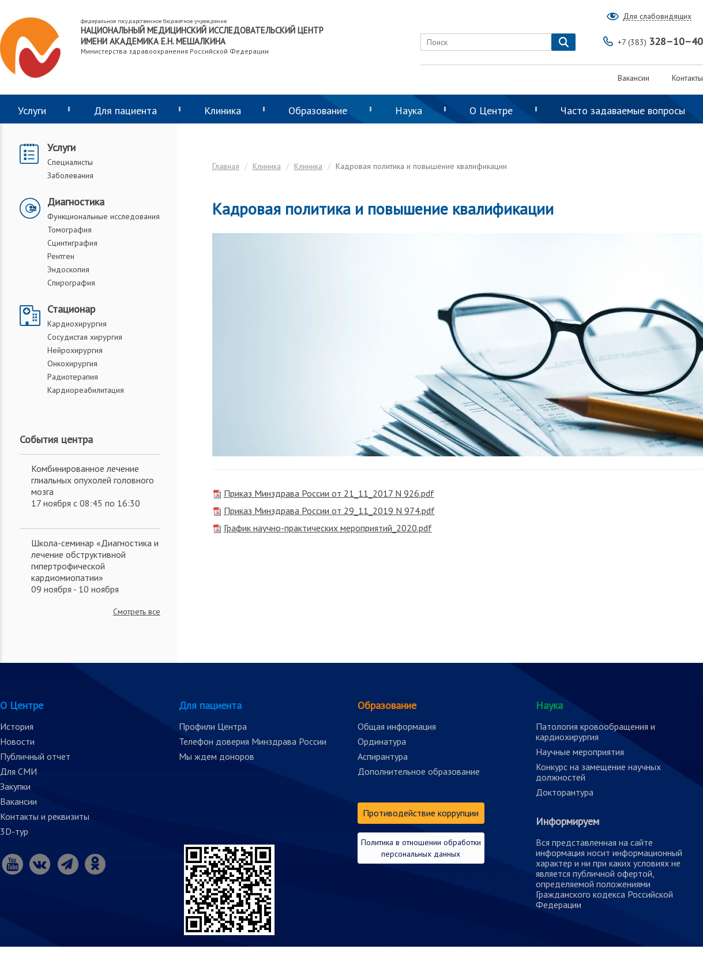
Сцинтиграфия (72, 243)
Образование (317, 110)
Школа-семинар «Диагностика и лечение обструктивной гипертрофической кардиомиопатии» (95, 560)
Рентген (60, 256)
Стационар (71, 309)
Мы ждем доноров (216, 756)
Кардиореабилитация (85, 390)
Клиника (222, 110)
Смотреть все (136, 611)
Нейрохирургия (75, 350)
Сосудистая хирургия (84, 337)
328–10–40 (660, 41)
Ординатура (382, 741)
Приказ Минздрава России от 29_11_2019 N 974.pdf (329, 510)
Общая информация (397, 726)
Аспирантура (383, 756)
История (16, 726)
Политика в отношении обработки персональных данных (421, 848)
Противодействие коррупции (421, 813)
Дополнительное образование (419, 771)
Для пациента (125, 110)
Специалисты (70, 162)
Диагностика (75, 201)
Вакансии (633, 78)
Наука (408, 110)
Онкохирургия (72, 363)
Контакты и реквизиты (44, 816)
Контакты (687, 78)
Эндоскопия (68, 269)
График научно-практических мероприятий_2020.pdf (328, 528)
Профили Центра (213, 726)
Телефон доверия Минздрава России (252, 741)
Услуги (61, 147)
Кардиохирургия (77, 323)
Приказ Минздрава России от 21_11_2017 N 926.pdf (329, 493)
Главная (225, 166)
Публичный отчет (35, 756)
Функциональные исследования (103, 216)
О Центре (491, 110)
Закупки (15, 786)
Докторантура (564, 792)
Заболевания (70, 175)
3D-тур (14, 831)
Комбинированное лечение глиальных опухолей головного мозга (92, 480)
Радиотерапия (72, 377)
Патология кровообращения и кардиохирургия (595, 731)
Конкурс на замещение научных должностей (598, 772)
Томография (69, 229)
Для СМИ (18, 771)
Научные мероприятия (580, 751)
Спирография (71, 282)
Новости (17, 741)
